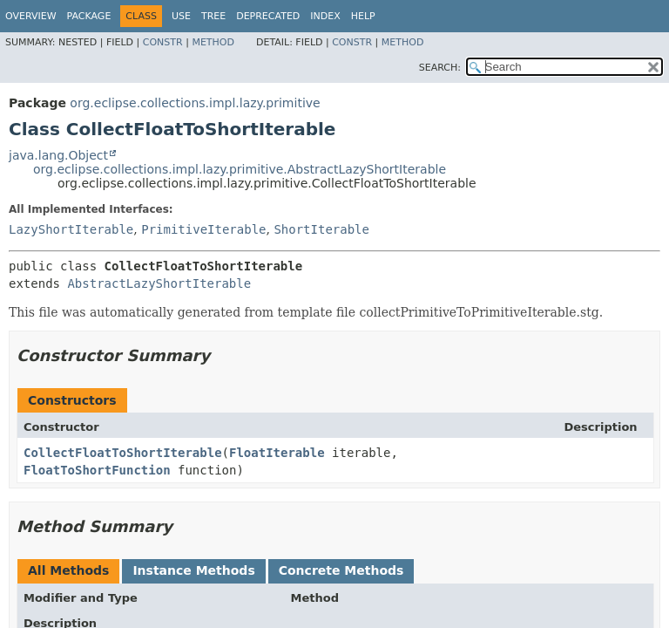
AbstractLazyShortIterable (159, 283)
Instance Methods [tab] (193, 570)
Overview (31, 16)
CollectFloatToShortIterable (123, 453)
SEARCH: (440, 67)
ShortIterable (321, 229)
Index (325, 16)
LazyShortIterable (71, 229)
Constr (163, 42)
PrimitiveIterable (203, 229)
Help (363, 16)
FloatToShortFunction (97, 470)
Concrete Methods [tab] (341, 570)
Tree (213, 16)
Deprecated (268, 16)
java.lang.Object (58, 155)
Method (213, 42)
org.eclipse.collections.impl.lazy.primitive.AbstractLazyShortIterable (239, 169)
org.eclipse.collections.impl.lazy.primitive (195, 103)
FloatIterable (277, 453)
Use (181, 16)
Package (89, 16)
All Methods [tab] (68, 570)
